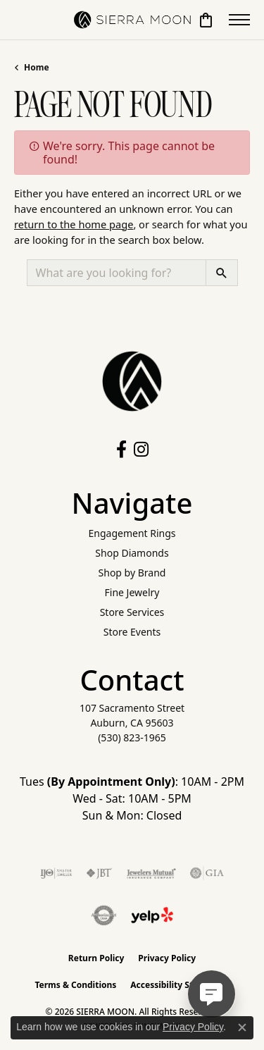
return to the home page (73, 224)
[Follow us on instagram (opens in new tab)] (141, 449)
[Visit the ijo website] (56, 873)
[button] (206, 20)
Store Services (132, 612)
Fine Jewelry (132, 592)
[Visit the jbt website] (99, 873)
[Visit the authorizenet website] (104, 915)
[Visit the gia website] (207, 873)
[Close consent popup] (242, 1027)
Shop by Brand (132, 572)
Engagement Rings (131, 533)
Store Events (132, 631)
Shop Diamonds (131, 553)
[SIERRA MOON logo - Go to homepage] (132, 19)
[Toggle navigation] (239, 19)
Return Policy (96, 958)
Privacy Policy (167, 958)
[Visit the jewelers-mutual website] (151, 873)
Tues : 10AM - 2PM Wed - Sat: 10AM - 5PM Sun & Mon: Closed (132, 798)
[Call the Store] (132, 737)
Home (36, 67)
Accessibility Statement (179, 985)
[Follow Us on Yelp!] (152, 915)
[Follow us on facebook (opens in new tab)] (121, 449)
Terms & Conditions (75, 985)
